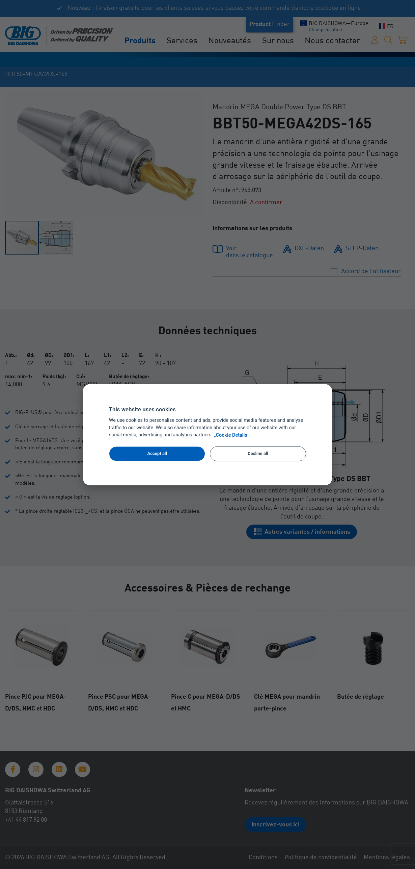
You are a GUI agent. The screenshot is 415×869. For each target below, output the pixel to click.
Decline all (258, 453)
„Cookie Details (230, 435)
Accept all (157, 453)
